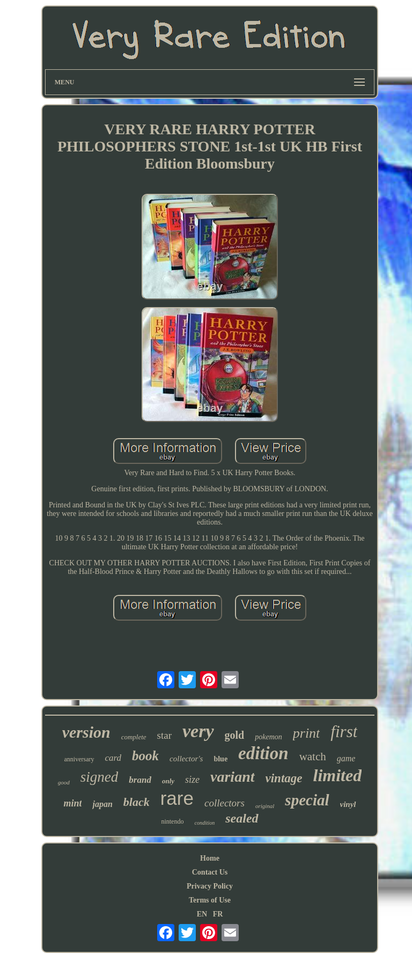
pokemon (268, 737)
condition (204, 823)
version (86, 732)
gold (235, 735)
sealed (241, 818)
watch (312, 756)
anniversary (79, 759)
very (198, 731)
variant (232, 776)
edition (263, 753)
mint (72, 803)
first (343, 731)
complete (133, 737)
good (64, 782)
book (145, 755)
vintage (284, 778)
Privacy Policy (210, 886)
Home (209, 858)
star (164, 735)
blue (220, 759)
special (307, 800)
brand (140, 780)
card (113, 758)
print (306, 733)
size (192, 779)
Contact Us (210, 872)
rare (177, 798)
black (136, 802)
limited (337, 775)
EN (202, 914)
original (264, 806)
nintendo (172, 821)
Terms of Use (210, 900)
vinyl (348, 804)
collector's (186, 758)
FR (218, 914)
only (168, 781)
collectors (224, 803)
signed (99, 777)
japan (102, 804)
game (346, 758)
